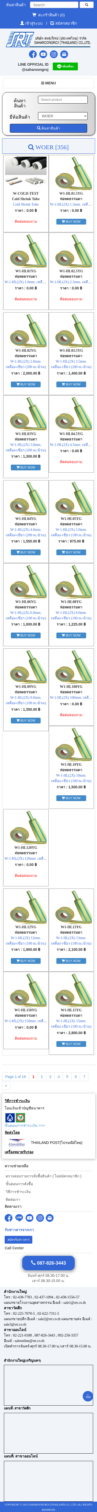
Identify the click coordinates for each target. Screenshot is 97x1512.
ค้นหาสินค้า (48, 128)
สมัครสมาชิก (66, 23)
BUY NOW (71, 221)
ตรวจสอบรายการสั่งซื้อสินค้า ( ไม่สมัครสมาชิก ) (43, 1176)
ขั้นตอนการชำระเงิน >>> (25, 1125)
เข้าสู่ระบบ (34, 23)
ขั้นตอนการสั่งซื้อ (19, 1184)
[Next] (6, 1085)
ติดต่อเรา (12, 1199)
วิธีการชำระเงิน (18, 1192)
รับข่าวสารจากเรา (19, 1230)
